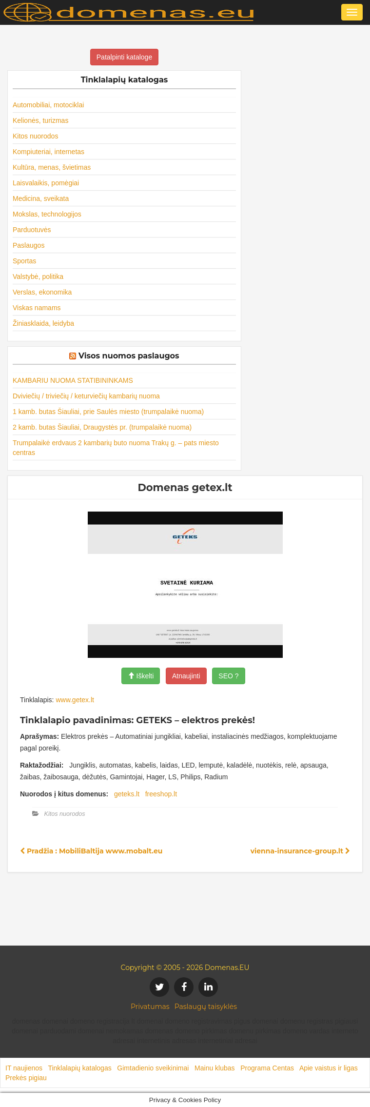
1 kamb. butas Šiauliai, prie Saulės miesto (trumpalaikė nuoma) (108, 411)
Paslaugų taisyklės (206, 1006)
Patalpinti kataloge (124, 57)
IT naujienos (23, 1068)
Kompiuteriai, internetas (48, 152)
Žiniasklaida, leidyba (43, 323)
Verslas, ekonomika (42, 292)
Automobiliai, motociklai (48, 105)
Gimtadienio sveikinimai (153, 1068)
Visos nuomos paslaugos (128, 355)
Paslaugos (28, 245)
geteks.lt (126, 794)
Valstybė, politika (38, 276)
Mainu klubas (215, 1068)
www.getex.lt (75, 700)
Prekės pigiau (26, 1078)
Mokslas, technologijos (47, 214)
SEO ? (228, 676)
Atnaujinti (186, 676)
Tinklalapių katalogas (79, 1068)
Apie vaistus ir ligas (328, 1068)
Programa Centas (267, 1068)
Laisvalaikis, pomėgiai (46, 183)
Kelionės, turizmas (40, 120)
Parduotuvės (32, 230)
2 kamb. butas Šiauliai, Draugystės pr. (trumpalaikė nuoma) (102, 427)
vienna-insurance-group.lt (300, 851)
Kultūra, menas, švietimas (52, 167)
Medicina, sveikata (41, 198)
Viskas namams (37, 308)
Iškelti (141, 676)
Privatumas (150, 1006)
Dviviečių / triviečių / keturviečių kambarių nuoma (86, 396)
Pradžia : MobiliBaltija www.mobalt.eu (91, 851)
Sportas (24, 261)
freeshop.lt (161, 794)
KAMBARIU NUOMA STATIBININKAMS (73, 380)
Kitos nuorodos (35, 136)
